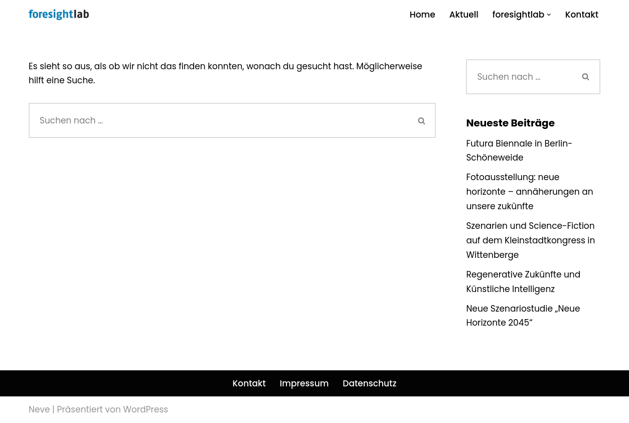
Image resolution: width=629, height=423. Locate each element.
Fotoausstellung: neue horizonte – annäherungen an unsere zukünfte (529, 191)
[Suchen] (218, 120)
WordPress (145, 409)
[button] (549, 15)
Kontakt (581, 15)
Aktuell (464, 15)
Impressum (304, 383)
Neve (39, 409)
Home (422, 15)
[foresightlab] (59, 14)
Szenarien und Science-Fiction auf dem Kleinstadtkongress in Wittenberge (530, 240)
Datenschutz (369, 383)
